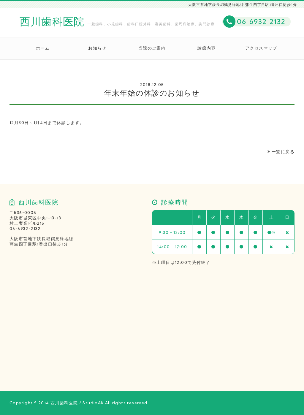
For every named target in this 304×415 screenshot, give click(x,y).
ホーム (43, 48)
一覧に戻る (280, 151)
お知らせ (97, 48)
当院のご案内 (152, 48)
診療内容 (206, 48)
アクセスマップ (261, 48)
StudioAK (93, 403)
